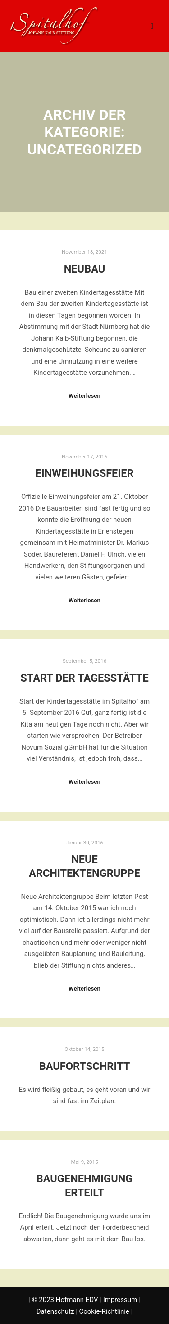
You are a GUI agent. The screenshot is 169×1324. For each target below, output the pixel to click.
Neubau (84, 269)
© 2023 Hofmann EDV (65, 1300)
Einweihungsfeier (84, 473)
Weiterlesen (84, 395)
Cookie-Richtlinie (104, 1311)
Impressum (120, 1300)
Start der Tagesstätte (84, 678)
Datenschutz (55, 1311)
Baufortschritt (84, 1066)
